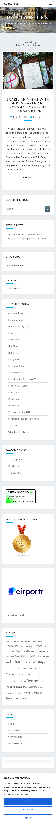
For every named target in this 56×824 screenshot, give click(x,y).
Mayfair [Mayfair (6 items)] (41, 669)
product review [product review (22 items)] (16, 681)
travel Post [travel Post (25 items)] (13, 698)
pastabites (39, 117)
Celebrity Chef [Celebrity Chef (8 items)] (25, 641)
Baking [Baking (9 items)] (9, 641)
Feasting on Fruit (17, 333)
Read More (29, 177)
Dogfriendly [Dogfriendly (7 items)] (10, 651)
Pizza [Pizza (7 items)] (45, 675)
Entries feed (14, 730)
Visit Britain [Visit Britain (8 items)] (25, 698)
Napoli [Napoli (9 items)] (28, 674)
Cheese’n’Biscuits (17, 313)
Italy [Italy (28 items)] (40, 662)
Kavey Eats (13, 359)
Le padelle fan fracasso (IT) (22, 379)
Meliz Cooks (14, 392)
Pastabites (10, 4)
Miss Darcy (13, 465)
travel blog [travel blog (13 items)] (36, 693)
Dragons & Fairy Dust (18, 326)
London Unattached (18, 385)
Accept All (28, 801)
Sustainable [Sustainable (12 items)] (16, 692)
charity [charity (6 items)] (33, 641)
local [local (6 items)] (45, 663)
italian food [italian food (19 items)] (29, 662)
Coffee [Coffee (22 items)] (38, 646)
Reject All (28, 817)
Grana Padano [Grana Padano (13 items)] (27, 655)
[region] (28, 798)
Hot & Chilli (14, 352)
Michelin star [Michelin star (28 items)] (15, 674)
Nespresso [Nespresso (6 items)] (34, 675)
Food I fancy (14, 339)
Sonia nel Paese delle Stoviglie (23, 418)
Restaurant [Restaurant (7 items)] (42, 681)
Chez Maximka (15, 319)
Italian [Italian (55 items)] (16, 661)
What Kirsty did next (18, 431)
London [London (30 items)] (11, 668)
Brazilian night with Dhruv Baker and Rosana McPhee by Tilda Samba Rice (28, 105)
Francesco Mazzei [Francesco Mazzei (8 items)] (13, 656)
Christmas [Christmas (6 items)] (22, 646)
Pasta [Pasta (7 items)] (41, 675)
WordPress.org (15, 743)
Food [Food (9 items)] (45, 651)
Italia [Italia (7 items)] (8, 662)
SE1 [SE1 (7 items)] (45, 687)
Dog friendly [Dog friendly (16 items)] (22, 651)
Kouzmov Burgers (17, 365)
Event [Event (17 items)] (39, 651)
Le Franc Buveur (16, 372)
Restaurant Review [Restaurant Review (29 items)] (20, 687)
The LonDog (14, 472)
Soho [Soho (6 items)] (7, 693)
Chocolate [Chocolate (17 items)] (12, 646)
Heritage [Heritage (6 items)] (38, 656)
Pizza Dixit (13, 405)
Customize (28, 809)
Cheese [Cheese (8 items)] (39, 641)
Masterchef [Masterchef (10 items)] (23, 668)
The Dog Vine (15, 459)
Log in (11, 723)
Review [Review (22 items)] (38, 687)
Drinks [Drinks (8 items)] (32, 651)
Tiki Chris (13, 425)
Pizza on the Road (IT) (19, 412)
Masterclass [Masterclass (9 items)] (33, 668)
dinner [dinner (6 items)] (45, 646)
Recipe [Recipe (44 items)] (32, 680)
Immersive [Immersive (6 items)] (45, 656)
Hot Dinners (14, 346)
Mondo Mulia (14, 398)
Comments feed (16, 736)
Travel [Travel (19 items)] (26, 693)
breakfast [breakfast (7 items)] (15, 641)
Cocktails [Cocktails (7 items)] (29, 646)
